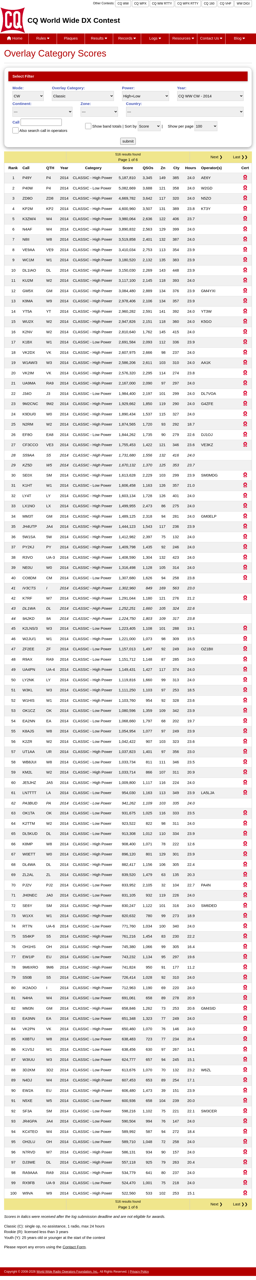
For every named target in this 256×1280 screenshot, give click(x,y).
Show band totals (107, 126)
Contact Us (211, 38)
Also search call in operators (43, 130)
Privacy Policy (139, 1271)
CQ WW (123, 3)
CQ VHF (225, 3)
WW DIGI (243, 3)
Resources (183, 38)
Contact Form (74, 1247)
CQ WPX (140, 3)
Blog (239, 38)
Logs (155, 38)
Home (14, 38)
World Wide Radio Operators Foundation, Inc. (67, 1271)
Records (127, 38)
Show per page (180, 126)
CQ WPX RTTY (187, 3)
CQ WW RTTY (162, 3)
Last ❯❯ (240, 157)
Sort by (131, 126)
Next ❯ (217, 157)
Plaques (71, 38)
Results (99, 38)
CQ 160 (209, 3)
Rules (42, 38)
